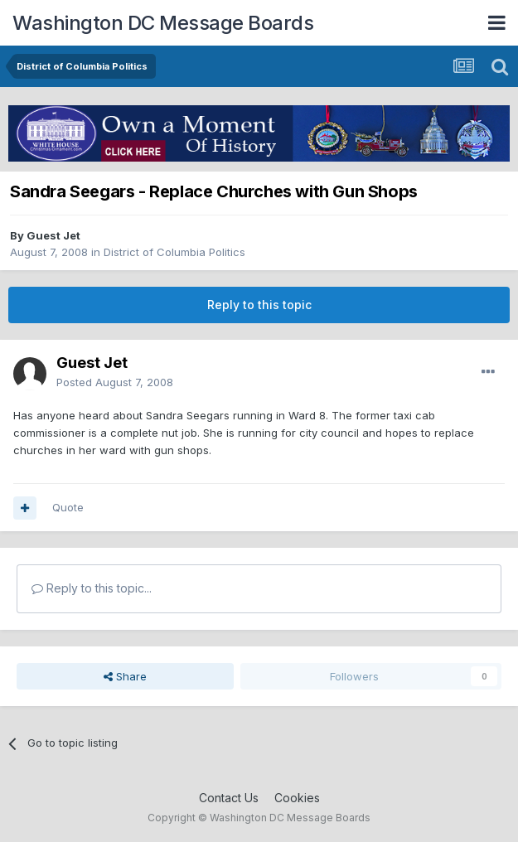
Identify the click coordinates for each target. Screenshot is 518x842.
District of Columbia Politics (174, 252)
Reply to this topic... (91, 588)
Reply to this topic (259, 305)
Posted (114, 382)
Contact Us (229, 798)
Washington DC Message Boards (162, 23)
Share (125, 676)
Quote (68, 507)
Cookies (297, 798)
